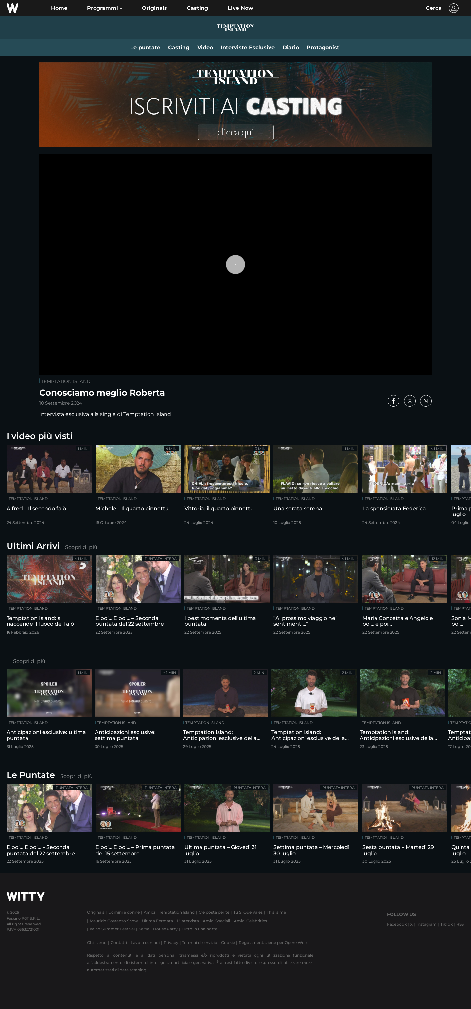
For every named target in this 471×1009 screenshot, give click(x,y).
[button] (104, 8)
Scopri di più (81, 547)
